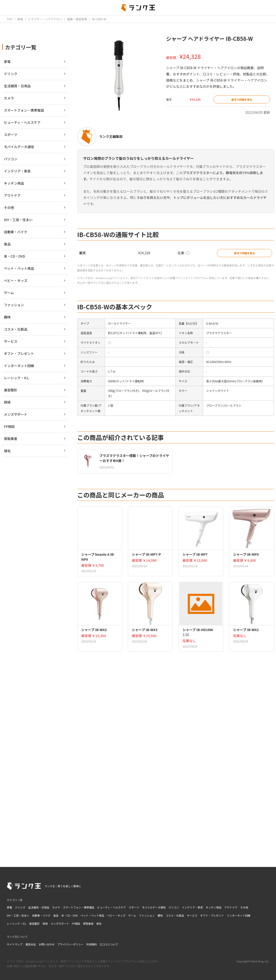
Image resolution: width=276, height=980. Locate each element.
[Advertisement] (175, 789)
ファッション (147, 915)
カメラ (56, 907)
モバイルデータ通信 (154, 907)
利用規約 (91, 944)
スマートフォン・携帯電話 (78, 907)
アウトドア (230, 907)
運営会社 (31, 944)
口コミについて (109, 944)
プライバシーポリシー (70, 944)
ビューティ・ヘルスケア (111, 907)
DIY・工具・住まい (18, 915)
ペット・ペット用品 (92, 915)
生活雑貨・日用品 (38, 907)
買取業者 (88, 923)
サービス (192, 915)
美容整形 (34, 923)
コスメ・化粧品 (175, 915)
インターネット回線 (238, 915)
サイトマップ (15, 944)
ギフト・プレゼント (212, 915)
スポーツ (134, 907)
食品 (55, 915)
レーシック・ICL (16, 923)
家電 (9, 907)
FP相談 (76, 923)
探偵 (45, 923)
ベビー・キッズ (116, 915)
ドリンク (20, 907)
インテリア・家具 (192, 907)
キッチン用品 (213, 907)
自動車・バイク (41, 915)
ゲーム (132, 915)
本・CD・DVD (69, 915)
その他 (244, 907)
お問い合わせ (47, 944)
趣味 (160, 915)
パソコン (173, 907)
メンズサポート (60, 923)
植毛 (99, 923)
